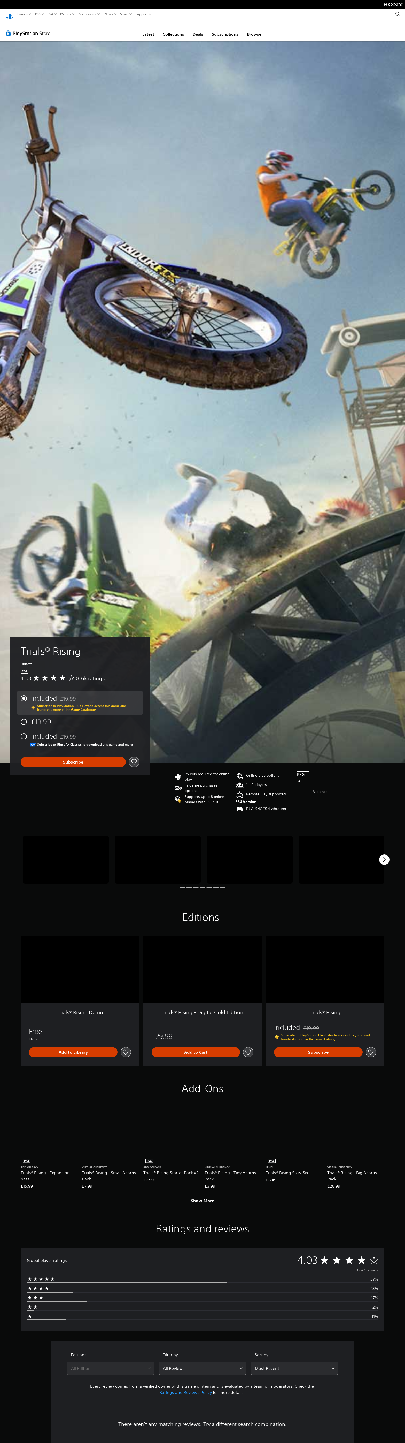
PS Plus (65, 14)
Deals (198, 29)
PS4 (50, 14)
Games (22, 14)
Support (142, 14)
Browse (254, 29)
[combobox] (110, 1363)
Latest (148, 29)
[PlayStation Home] (9, 14)
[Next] (384, 855)
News (108, 14)
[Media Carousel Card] (66, 855)
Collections (173, 29)
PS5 (38, 14)
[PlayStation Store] (29, 28)
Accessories (87, 14)
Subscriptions (225, 29)
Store (124, 14)
